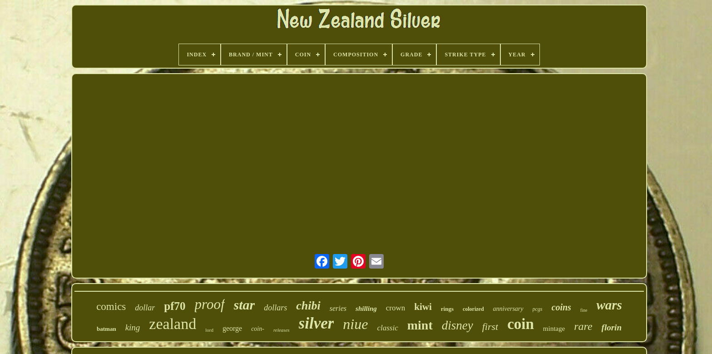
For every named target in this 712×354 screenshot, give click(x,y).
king (132, 327)
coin (520, 324)
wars (609, 305)
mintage (554, 328)
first (490, 326)
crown (395, 308)
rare (583, 326)
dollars (275, 307)
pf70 (174, 306)
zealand (172, 323)
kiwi (423, 306)
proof (210, 304)
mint (420, 325)
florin (612, 327)
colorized (473, 309)
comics (111, 306)
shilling (366, 308)
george (232, 328)
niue (355, 324)
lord (209, 330)
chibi (308, 305)
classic (387, 328)
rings (447, 308)
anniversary (508, 308)
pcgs (538, 309)
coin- (257, 328)
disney (457, 325)
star (244, 304)
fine (584, 310)
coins (561, 307)
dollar (145, 307)
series (338, 308)
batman (106, 328)
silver (316, 323)
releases (281, 330)
